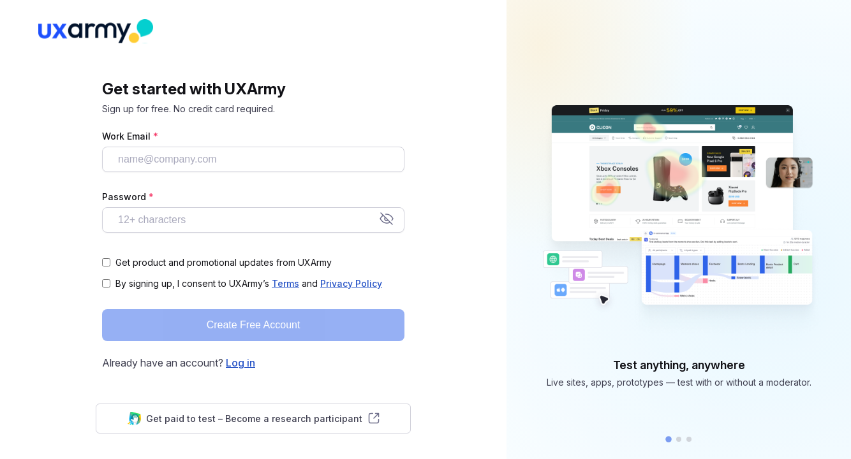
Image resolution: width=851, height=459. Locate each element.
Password (128, 196)
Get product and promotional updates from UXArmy (223, 262)
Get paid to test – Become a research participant (253, 418)
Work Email (130, 136)
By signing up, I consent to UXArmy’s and (248, 283)
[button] (668, 439)
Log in (240, 362)
